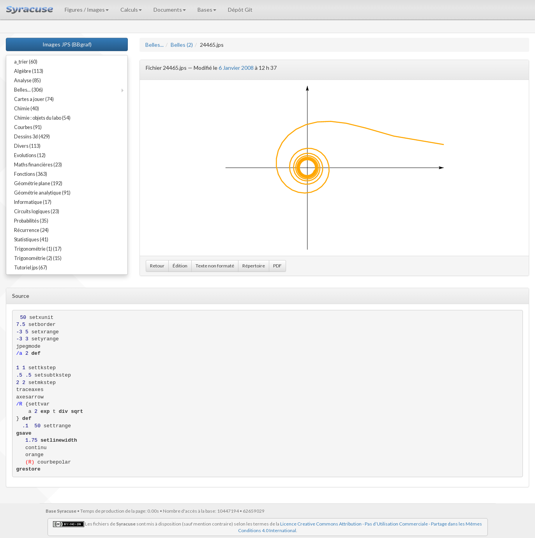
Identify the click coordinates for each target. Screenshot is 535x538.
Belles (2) (182, 44)
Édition (180, 266)
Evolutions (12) (30, 155)
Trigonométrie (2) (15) (38, 258)
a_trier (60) (25, 62)
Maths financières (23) (38, 165)
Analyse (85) (27, 80)
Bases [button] (207, 9)
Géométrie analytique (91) (42, 193)
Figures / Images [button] (87, 9)
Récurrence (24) (31, 230)
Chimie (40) (26, 108)
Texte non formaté (215, 266)
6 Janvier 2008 (236, 67)
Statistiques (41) (31, 239)
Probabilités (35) (31, 221)
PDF (277, 266)
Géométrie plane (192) (38, 183)
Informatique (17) (32, 202)
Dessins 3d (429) (32, 137)
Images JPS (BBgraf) (67, 44)
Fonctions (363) (30, 174)
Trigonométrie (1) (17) (38, 249)
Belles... (154, 44)
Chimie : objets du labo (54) (42, 118)
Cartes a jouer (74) (34, 99)
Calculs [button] (131, 9)
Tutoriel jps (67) (30, 268)
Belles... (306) (28, 90)
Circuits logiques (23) (36, 211)
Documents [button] (170, 9)
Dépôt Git (240, 9)
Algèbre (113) (28, 71)
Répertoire (253, 266)
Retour (157, 266)
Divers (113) (27, 146)
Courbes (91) (28, 127)
